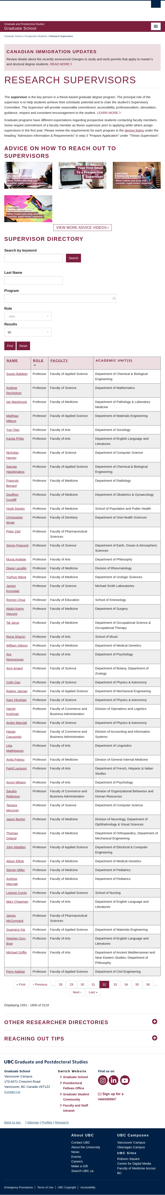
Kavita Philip (15, 438)
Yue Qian (13, 430)
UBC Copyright (67, 1187)
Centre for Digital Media (134, 1163)
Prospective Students (36, 36)
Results (10, 324)
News (75, 1152)
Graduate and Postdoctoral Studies (82, 1062)
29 (73, 984)
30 (84, 984)
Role (8, 308)
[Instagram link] (103, 1080)
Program (11, 291)
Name (12, 360)
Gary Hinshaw (16, 700)
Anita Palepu (15, 759)
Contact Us (12, 1092)
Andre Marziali (16, 722)
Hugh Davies (15, 508)
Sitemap (33, 1122)
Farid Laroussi (16, 768)
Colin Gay (13, 682)
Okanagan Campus (131, 1147)
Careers (77, 1161)
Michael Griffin (16, 952)
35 (138, 984)
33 (116, 984)
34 (127, 984)
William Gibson (17, 645)
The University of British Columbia (70, 9)
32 (105, 984)
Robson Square (128, 1159)
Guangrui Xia (15, 929)
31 (95, 984)
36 (149, 984)
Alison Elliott (15, 861)
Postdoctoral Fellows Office (73, 1085)
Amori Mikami (16, 782)
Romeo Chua (15, 600)
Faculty (59, 360)
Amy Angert (14, 668)
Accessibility (87, 1187)
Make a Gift (79, 1166)
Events (76, 1156)
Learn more (107, 113)
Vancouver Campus (131, 1142)
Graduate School (13, 36)
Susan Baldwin (17, 374)
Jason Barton (15, 819)
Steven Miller (15, 870)
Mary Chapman (17, 901)
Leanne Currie (16, 893)
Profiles (47, 1122)
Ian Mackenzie (16, 402)
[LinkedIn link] (113, 1080)
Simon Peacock (17, 545)
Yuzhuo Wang (16, 577)
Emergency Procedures (18, 1187)
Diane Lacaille (16, 568)
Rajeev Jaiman (17, 691)
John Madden (16, 847)
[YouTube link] (125, 1080)
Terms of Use (45, 1187)
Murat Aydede (16, 559)
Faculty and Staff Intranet (75, 1108)
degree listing (134, 130)
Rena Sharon (15, 636)
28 (62, 984)
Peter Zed (13, 531)
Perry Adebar (15, 971)
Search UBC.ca (82, 1171)
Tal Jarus (12, 622)
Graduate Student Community (76, 1097)
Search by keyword (20, 250)
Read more (60, 64)
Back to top (14, 1122)
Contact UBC (80, 1142)
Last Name (13, 272)
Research (62, 1122)
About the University (85, 1147)
